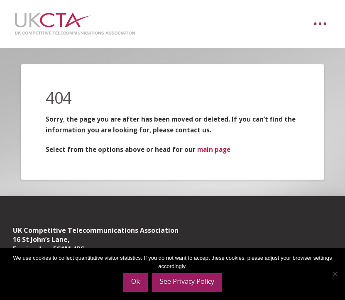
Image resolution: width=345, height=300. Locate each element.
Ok (135, 281)
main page (213, 149)
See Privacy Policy (187, 281)
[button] (320, 24)
